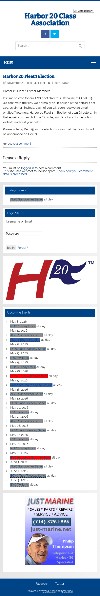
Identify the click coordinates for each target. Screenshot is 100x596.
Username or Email (19, 221)
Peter (41, 82)
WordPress (48, 590)
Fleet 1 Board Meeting (25, 340)
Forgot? (22, 248)
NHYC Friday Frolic (23, 326)
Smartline (67, 590)
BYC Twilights (19, 358)
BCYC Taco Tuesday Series (28, 349)
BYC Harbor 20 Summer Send (30, 457)
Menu (8, 62)
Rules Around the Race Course (31, 385)
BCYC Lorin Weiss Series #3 (29, 376)
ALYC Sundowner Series (26, 199)
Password (12, 233)
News (65, 82)
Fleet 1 (56, 82)
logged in (27, 168)
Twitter (59, 583)
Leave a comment (19, 143)
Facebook (42, 583)
